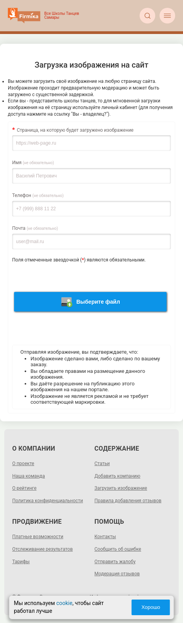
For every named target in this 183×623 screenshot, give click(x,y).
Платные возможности (37, 536)
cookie (64, 603)
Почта (35, 228)
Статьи (102, 463)
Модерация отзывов (117, 573)
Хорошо (151, 607)
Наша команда (28, 476)
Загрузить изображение (121, 488)
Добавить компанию (117, 476)
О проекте (23, 463)
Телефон (38, 195)
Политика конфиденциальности (47, 500)
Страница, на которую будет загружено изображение (75, 130)
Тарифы (21, 561)
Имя (33, 162)
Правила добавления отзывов (128, 500)
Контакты (105, 536)
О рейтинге (24, 488)
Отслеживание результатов (42, 549)
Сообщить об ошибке (118, 549)
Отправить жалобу (115, 561)
